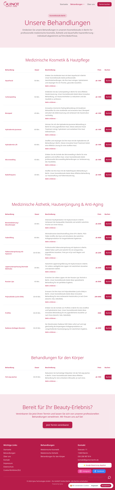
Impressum (8, 463)
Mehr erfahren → (51, 86)
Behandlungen (77, 4)
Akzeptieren (106, 486)
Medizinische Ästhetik (49, 453)
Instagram (84, 471)
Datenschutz (8, 467)
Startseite (64, 4)
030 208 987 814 (84, 456)
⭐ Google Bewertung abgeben (94, 465)
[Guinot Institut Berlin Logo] (11, 4)
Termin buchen (104, 4)
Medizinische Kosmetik (50, 449)
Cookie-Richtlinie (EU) (12, 470)
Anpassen (94, 486)
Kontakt (6, 460)
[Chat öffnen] (109, 477)
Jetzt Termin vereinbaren (57, 425)
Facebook (99, 471)
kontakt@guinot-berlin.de (88, 460)
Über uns (91, 4)
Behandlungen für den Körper (53, 456)
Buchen (108, 81)
